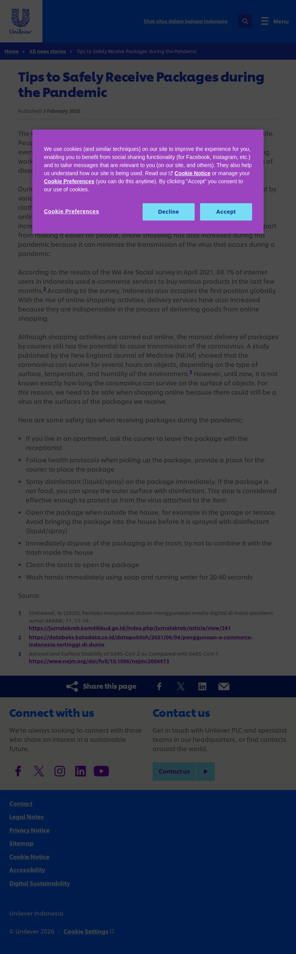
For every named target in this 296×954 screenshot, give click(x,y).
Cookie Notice (192, 173)
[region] (148, 182)
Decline (168, 212)
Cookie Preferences (69, 181)
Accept (226, 212)
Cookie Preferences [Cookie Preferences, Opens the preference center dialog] (71, 211)
